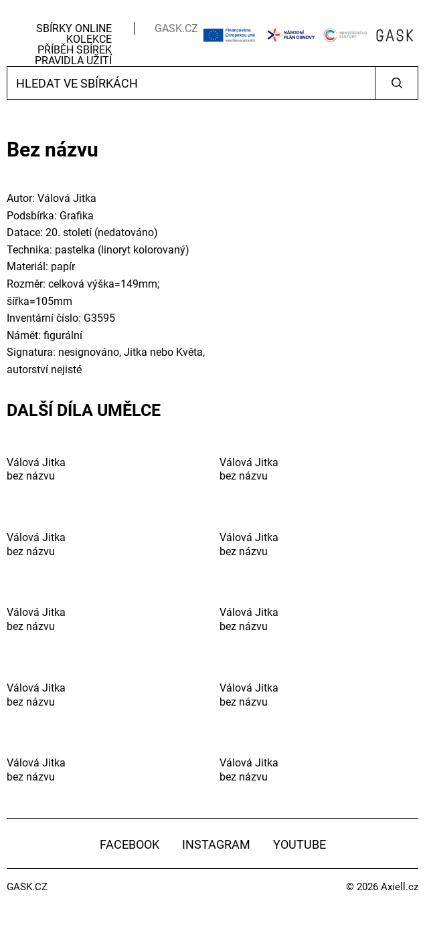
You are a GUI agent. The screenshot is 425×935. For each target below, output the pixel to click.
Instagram (216, 844)
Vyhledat (396, 83)
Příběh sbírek (74, 49)
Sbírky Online (74, 28)
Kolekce (89, 39)
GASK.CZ (176, 28)
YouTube (299, 844)
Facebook (129, 844)
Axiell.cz (399, 887)
